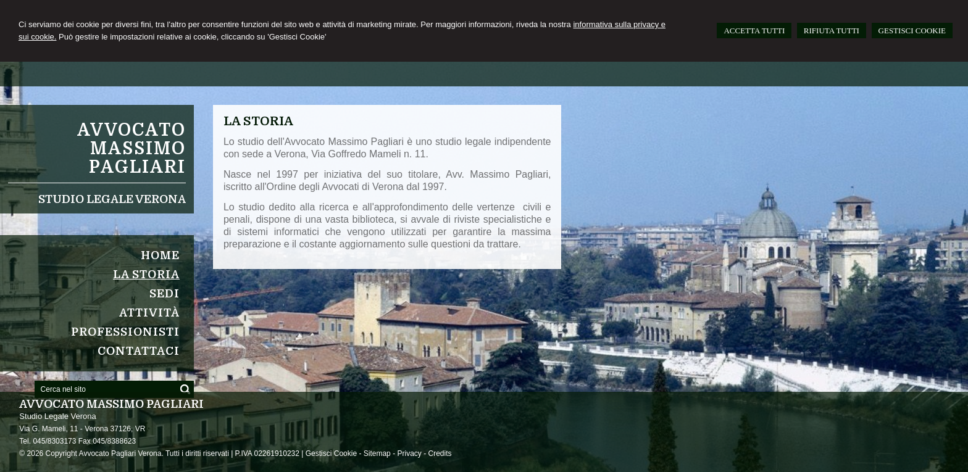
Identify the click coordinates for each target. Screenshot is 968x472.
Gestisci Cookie (331, 453)
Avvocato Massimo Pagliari (131, 148)
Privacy (409, 453)
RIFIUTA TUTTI (831, 30)
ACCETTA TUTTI (754, 30)
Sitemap (377, 453)
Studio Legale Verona (112, 199)
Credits (439, 453)
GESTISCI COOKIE (912, 30)
